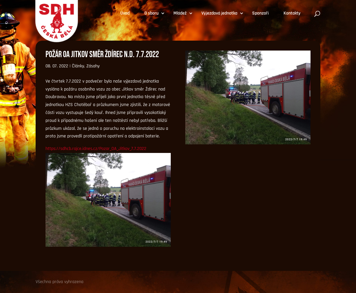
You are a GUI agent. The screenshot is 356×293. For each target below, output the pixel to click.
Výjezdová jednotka (219, 13)
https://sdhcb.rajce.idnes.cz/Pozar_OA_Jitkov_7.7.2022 (95, 149)
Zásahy (93, 66)
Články (78, 66)
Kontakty (292, 13)
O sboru (151, 13)
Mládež (180, 13)
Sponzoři (260, 13)
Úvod (125, 13)
